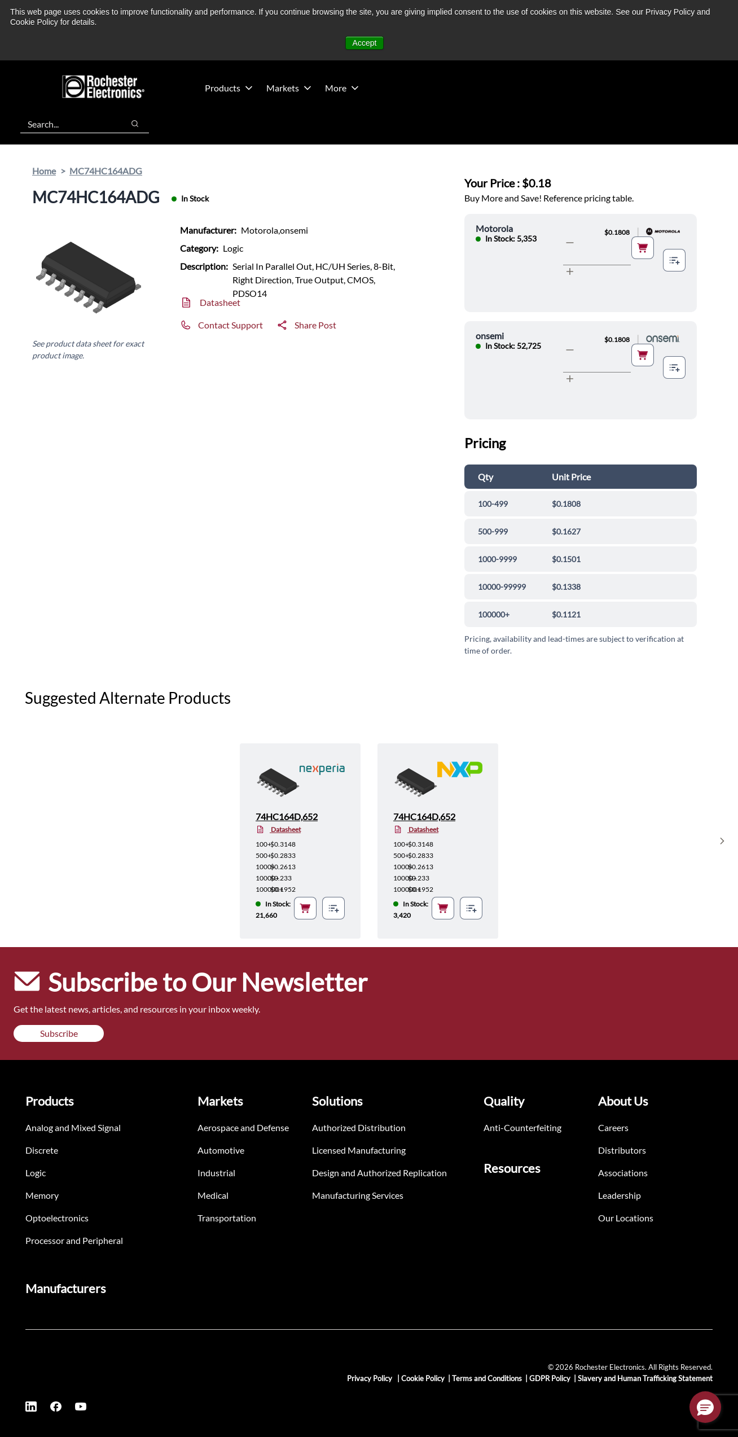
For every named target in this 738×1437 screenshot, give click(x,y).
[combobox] (66, 123)
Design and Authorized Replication (379, 1172)
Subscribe (59, 1033)
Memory (42, 1195)
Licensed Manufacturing (359, 1150)
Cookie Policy (423, 1378)
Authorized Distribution (359, 1127)
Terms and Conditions (487, 1378)
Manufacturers (65, 1288)
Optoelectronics (57, 1217)
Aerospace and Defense (243, 1127)
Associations (623, 1172)
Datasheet (220, 302)
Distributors (622, 1150)
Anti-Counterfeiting (522, 1127)
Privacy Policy (370, 1378)
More (342, 87)
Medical (213, 1195)
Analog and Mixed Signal (73, 1127)
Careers (613, 1127)
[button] (705, 1407)
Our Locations (625, 1217)
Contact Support (230, 324)
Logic (35, 1172)
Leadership (619, 1195)
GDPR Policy (549, 1378)
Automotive (220, 1150)
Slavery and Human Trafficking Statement (645, 1378)
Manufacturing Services (357, 1195)
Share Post (315, 324)
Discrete (41, 1150)
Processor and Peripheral (74, 1240)
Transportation (226, 1217)
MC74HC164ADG (105, 170)
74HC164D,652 (287, 816)
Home (44, 170)
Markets (288, 87)
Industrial (216, 1172)
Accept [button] (365, 42)
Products (229, 87)
